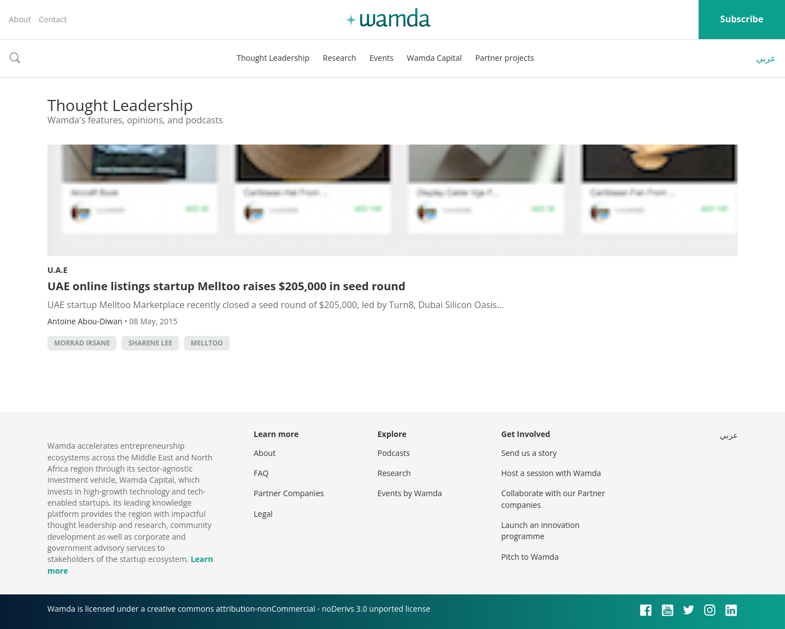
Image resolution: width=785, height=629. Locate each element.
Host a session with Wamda (551, 473)
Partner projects (504, 57)
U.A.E (57, 270)
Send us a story (528, 453)
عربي (766, 58)
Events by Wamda (409, 493)
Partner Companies (289, 493)
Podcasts (393, 453)
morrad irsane (82, 343)
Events (382, 57)
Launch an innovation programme (540, 530)
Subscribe (741, 19)
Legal (263, 513)
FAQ (261, 473)
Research (339, 57)
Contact (52, 19)
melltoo (207, 343)
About (20, 19)
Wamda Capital (434, 57)
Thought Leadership (272, 57)
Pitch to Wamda (530, 556)
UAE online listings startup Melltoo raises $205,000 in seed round (226, 286)
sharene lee (150, 343)
